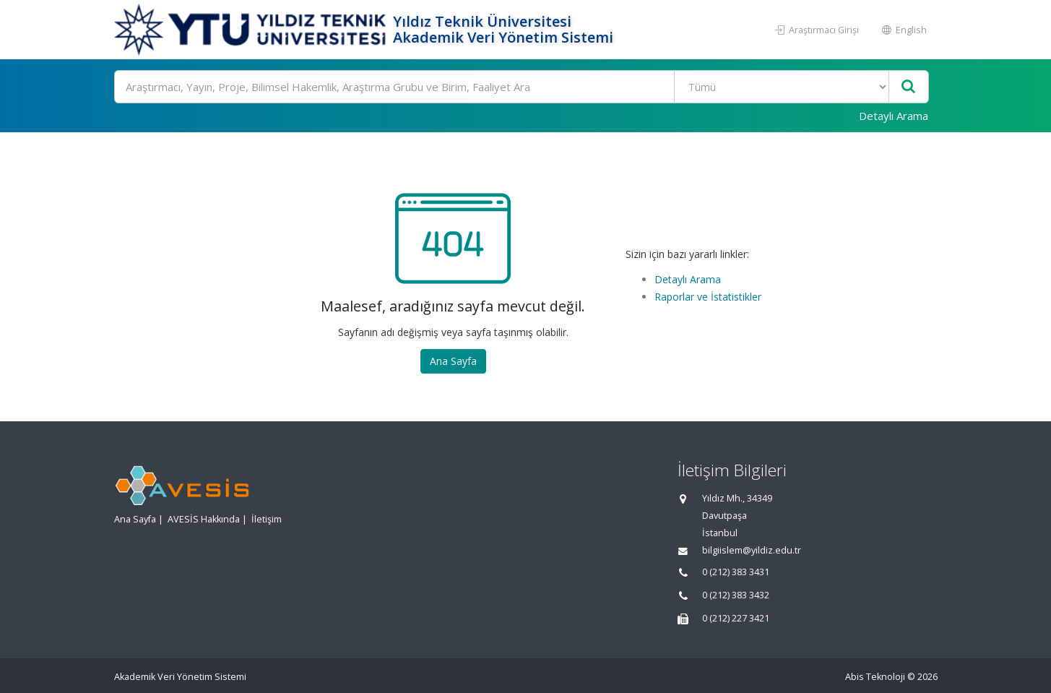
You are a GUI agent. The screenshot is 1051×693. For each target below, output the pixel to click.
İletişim (266, 519)
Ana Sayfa (453, 361)
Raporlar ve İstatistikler (707, 297)
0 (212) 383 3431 (735, 572)
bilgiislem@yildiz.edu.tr (751, 550)
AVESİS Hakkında (204, 519)
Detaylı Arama (893, 115)
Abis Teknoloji (875, 677)
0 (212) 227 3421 (735, 618)
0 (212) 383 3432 (735, 595)
